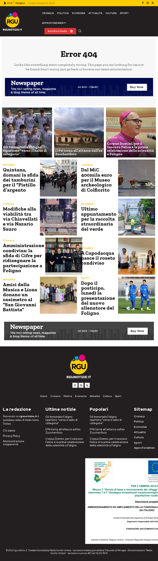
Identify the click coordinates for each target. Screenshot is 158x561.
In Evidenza (10, 141)
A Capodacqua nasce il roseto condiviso (97, 258)
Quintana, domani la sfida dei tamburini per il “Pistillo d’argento (20, 180)
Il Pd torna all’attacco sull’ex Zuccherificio (63, 430)
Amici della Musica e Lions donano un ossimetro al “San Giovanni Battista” (19, 297)
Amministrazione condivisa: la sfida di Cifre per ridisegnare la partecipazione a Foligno (23, 258)
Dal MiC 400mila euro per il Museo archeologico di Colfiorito (98, 180)
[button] (79, 30)
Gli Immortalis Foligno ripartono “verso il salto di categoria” (61, 419)
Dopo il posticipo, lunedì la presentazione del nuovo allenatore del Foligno (97, 298)
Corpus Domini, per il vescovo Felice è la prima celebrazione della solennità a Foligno (64, 441)
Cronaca (86, 165)
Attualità (112, 138)
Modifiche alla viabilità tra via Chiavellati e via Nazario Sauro (20, 219)
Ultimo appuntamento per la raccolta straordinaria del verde (98, 219)
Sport (85, 278)
